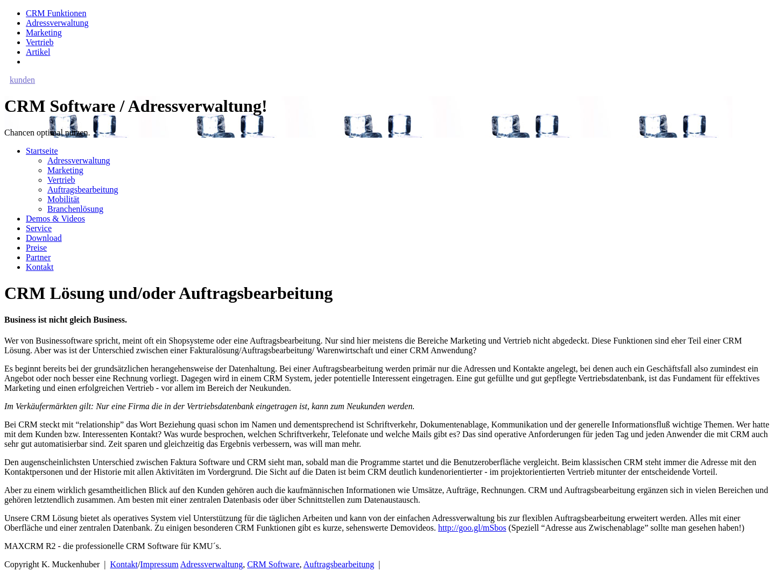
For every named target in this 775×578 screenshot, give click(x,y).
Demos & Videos (55, 218)
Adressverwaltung (57, 22)
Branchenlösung (75, 208)
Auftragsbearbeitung (82, 189)
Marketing (44, 32)
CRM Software (273, 564)
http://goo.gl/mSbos (472, 527)
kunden (22, 79)
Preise (36, 247)
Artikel (38, 51)
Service (39, 228)
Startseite (42, 150)
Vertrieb (40, 42)
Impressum (159, 564)
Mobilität (63, 199)
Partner (38, 257)
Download (44, 237)
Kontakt (40, 267)
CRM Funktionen (56, 13)
